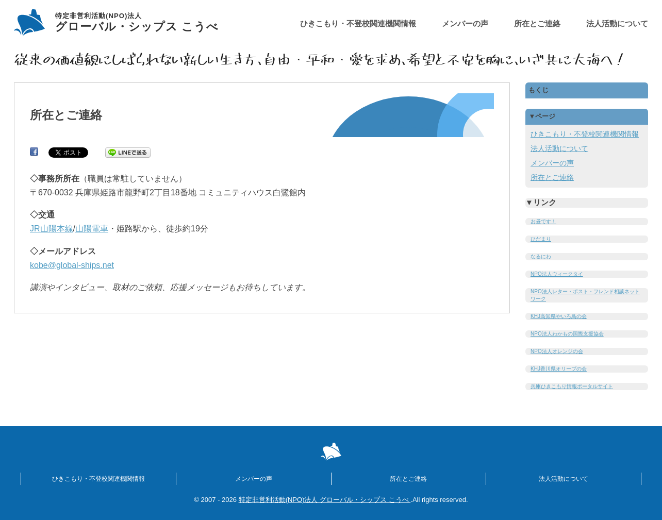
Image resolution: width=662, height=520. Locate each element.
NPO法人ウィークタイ (557, 274)
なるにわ (541, 256)
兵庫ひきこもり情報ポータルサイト (572, 386)
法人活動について (617, 23)
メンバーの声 (465, 23)
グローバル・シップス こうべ (137, 22)
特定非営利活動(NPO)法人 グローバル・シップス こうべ (325, 500)
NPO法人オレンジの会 (557, 351)
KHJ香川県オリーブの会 (559, 369)
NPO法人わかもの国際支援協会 (567, 334)
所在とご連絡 (537, 23)
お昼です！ (543, 221)
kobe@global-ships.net (72, 265)
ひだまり (541, 239)
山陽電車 (91, 228)
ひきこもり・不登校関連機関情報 (358, 23)
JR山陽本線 (51, 228)
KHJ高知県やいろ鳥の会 (559, 316)
